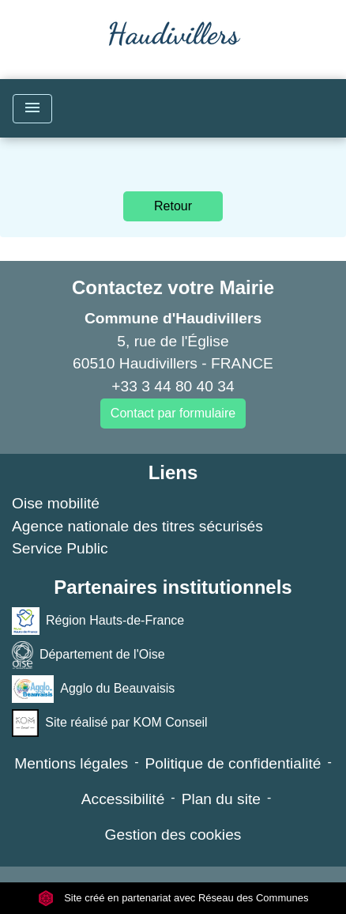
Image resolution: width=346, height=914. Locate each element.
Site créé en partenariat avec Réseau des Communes (173, 898)
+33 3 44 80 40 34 (172, 386)
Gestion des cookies (173, 834)
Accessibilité (123, 799)
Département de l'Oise (88, 655)
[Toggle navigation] (32, 108)
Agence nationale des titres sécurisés (137, 526)
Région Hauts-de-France (98, 621)
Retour (173, 206)
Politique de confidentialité (233, 763)
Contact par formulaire (173, 413)
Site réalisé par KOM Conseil (110, 723)
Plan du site (221, 799)
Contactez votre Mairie (173, 287)
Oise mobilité (56, 503)
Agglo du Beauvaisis (93, 689)
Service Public (60, 548)
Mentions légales (71, 763)
